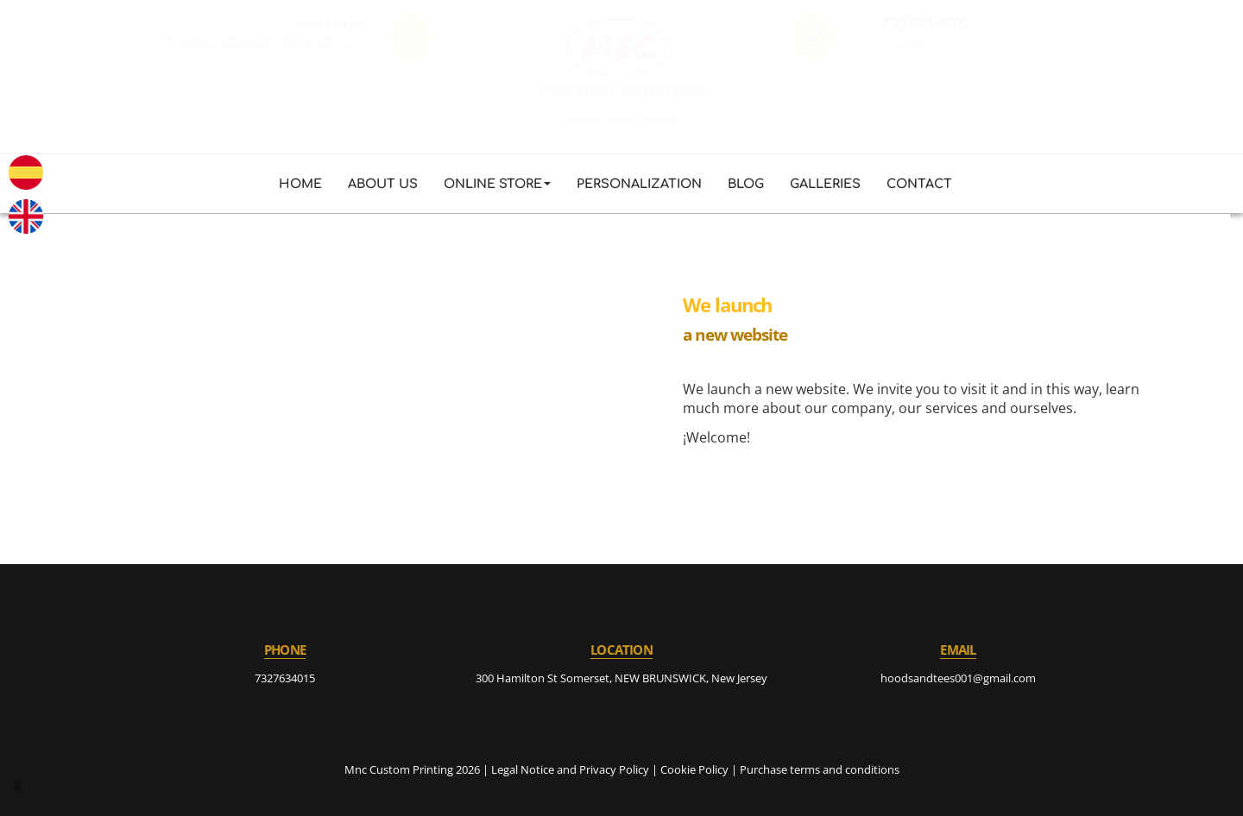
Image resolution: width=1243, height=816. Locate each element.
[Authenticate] (19, 785)
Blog (746, 184)
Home (300, 184)
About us (383, 184)
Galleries (825, 184)
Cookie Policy (694, 769)
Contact (919, 184)
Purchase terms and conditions (819, 769)
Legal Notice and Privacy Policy (570, 769)
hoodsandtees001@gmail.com (958, 678)
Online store (497, 184)
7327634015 (285, 678)
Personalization (639, 184)
